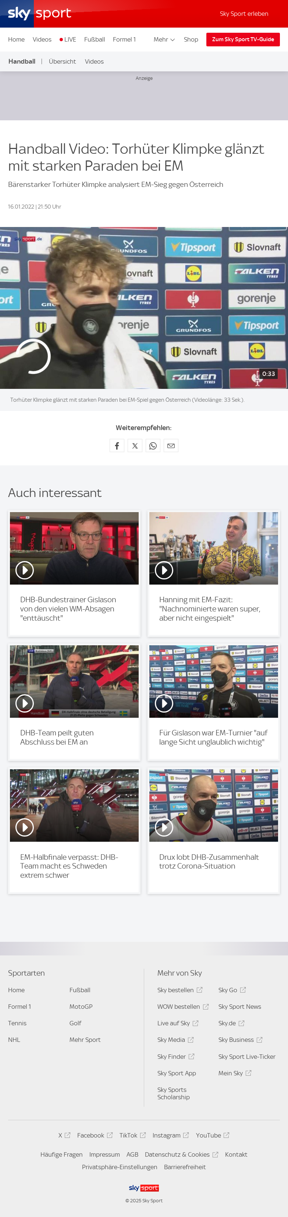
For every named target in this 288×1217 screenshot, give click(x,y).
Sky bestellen (178, 991)
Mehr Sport (85, 1039)
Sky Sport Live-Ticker (246, 1056)
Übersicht (62, 61)
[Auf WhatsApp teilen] (153, 445)
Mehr (165, 39)
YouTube (211, 1137)
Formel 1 (124, 39)
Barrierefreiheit (185, 1167)
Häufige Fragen (61, 1154)
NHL (14, 1039)
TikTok (131, 1137)
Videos (42, 39)
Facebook (93, 1137)
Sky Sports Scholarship (173, 1093)
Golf (75, 1023)
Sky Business (239, 1041)
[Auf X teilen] (135, 445)
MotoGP (81, 1006)
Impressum (104, 1154)
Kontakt (236, 1154)
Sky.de (230, 1024)
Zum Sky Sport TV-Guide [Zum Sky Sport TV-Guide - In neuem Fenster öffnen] (243, 39)
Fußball (94, 39)
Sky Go (230, 991)
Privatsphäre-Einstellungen (119, 1167)
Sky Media (174, 1041)
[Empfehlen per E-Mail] (171, 445)
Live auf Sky (176, 1024)
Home (16, 39)
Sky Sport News (239, 1006)
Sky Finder (174, 1058)
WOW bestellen (181, 1008)
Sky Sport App (176, 1073)
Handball (21, 61)
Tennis (17, 1023)
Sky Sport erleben (244, 13)
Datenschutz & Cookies (180, 1156)
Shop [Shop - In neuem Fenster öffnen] (191, 39)
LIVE (70, 39)
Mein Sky (233, 1074)
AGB (132, 1154)
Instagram (170, 1137)
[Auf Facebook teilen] (117, 445)
